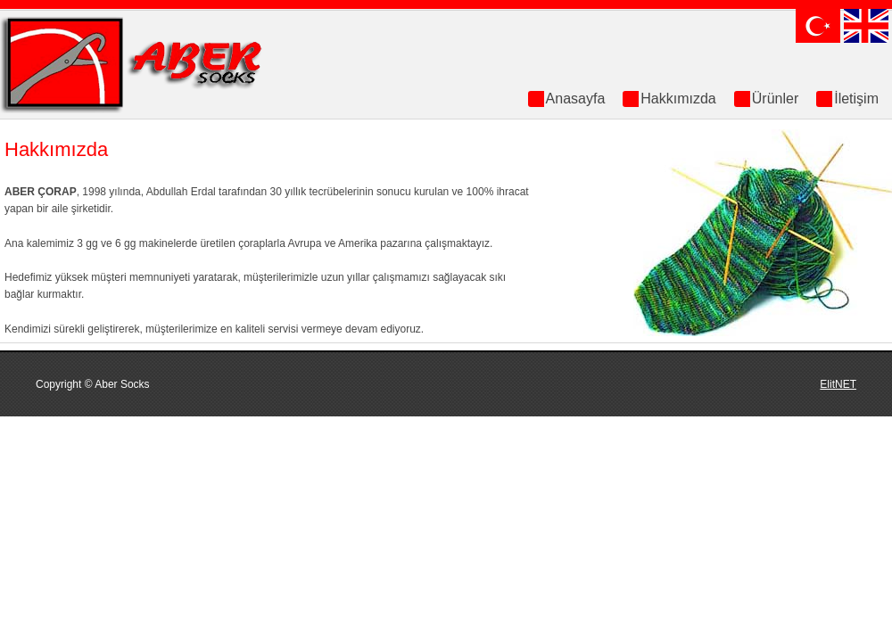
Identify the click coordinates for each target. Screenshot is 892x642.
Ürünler (775, 98)
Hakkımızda (677, 98)
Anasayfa (576, 98)
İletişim (856, 98)
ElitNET (838, 384)
